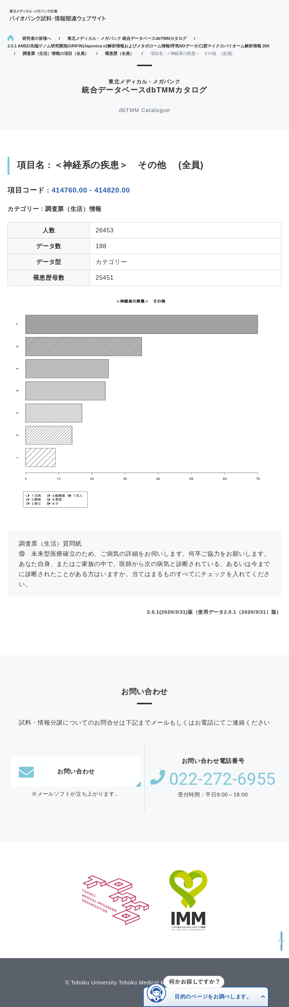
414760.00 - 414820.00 (91, 190)
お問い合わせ (57, 771)
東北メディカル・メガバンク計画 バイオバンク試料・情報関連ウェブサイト (57, 15)
